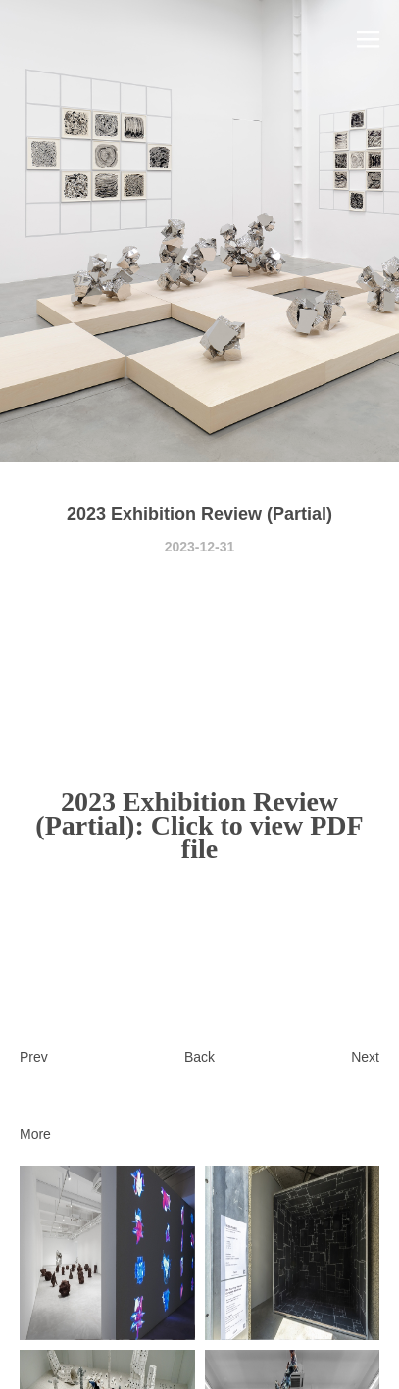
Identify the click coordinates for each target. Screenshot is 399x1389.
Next (365, 1057)
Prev (34, 1057)
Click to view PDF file (257, 837)
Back (199, 1057)
